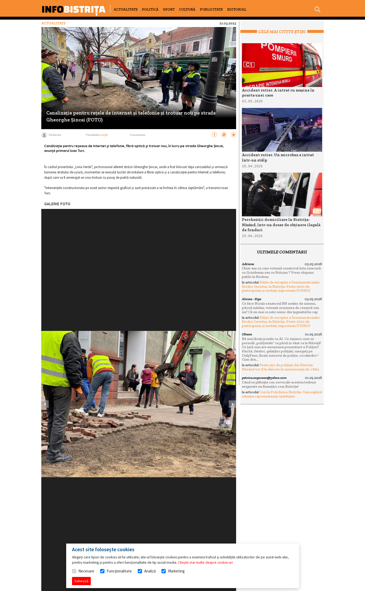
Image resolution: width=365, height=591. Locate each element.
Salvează (81, 581)
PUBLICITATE (211, 9)
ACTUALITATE (126, 9)
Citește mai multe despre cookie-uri (205, 562)
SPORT (169, 9)
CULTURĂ (187, 9)
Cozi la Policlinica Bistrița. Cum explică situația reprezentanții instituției (282, 394)
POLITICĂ (150, 9)
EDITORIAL (236, 9)
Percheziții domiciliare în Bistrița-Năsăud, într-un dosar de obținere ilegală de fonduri (281, 224)
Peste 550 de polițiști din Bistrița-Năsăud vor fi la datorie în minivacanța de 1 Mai (280, 367)
